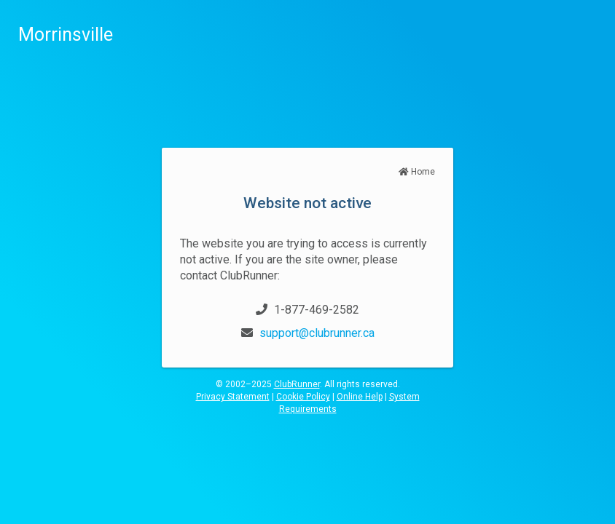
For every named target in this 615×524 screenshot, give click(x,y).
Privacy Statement (233, 397)
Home (417, 172)
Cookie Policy (303, 397)
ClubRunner (297, 384)
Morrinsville (65, 34)
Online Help (360, 397)
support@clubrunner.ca (317, 333)
